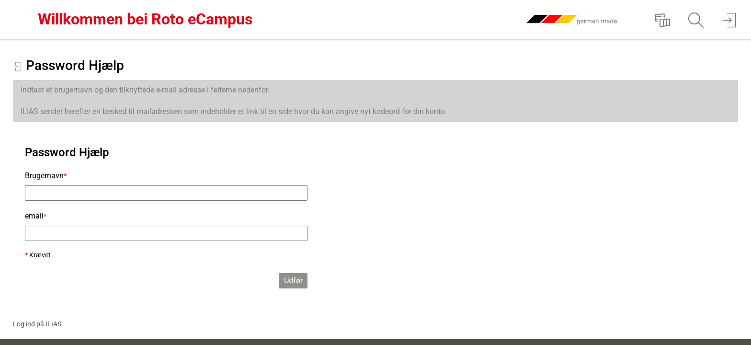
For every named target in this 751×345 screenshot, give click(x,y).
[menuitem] (662, 19)
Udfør (293, 280)
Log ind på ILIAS (37, 324)
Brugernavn (46, 175)
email (35, 215)
